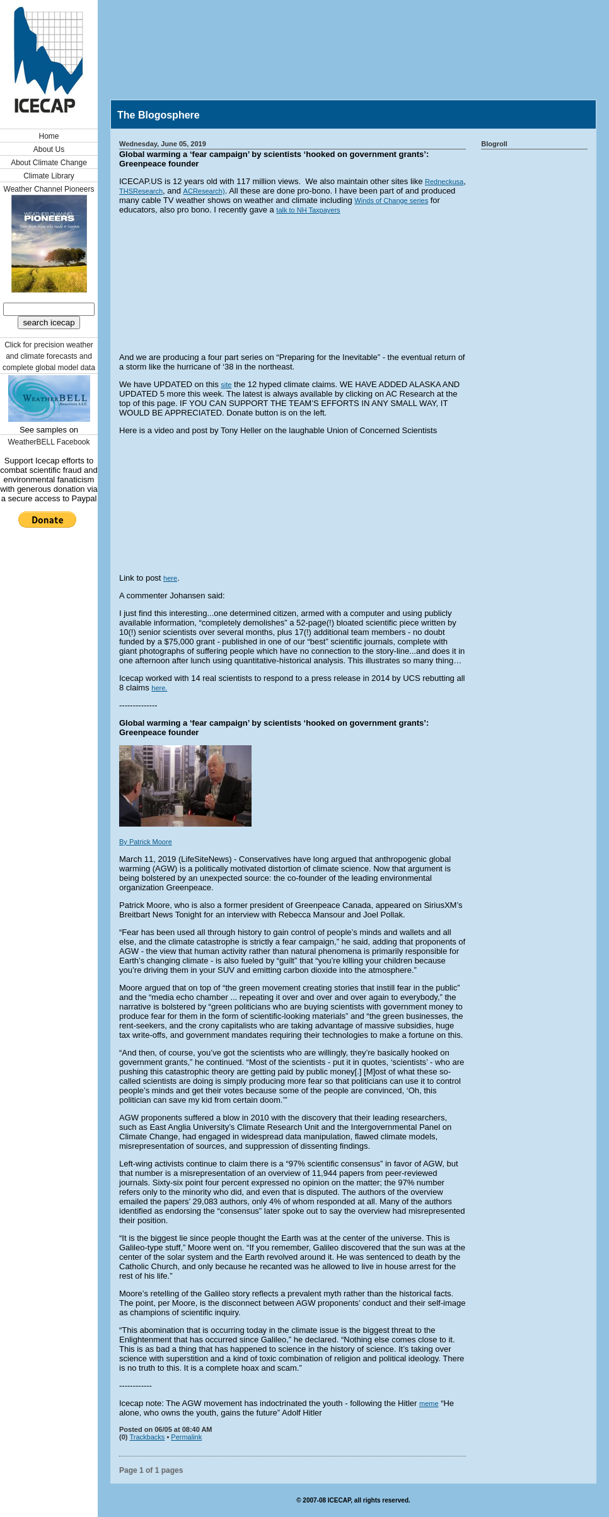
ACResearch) (204, 191)
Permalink (186, 1437)
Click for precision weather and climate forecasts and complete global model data (49, 356)
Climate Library (48, 175)
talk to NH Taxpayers (308, 210)
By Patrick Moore (145, 842)
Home (48, 136)
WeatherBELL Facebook (49, 442)
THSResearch (141, 191)
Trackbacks (147, 1437)
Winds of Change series (391, 200)
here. (159, 688)
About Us (48, 149)
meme (429, 1403)
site (226, 384)
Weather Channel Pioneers (49, 189)
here (170, 578)
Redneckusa (444, 181)
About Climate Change (49, 162)
